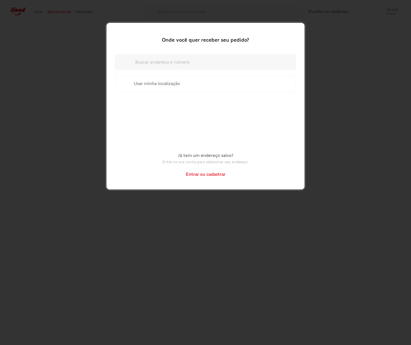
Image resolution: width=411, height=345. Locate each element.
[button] (205, 174)
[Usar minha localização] (205, 83)
